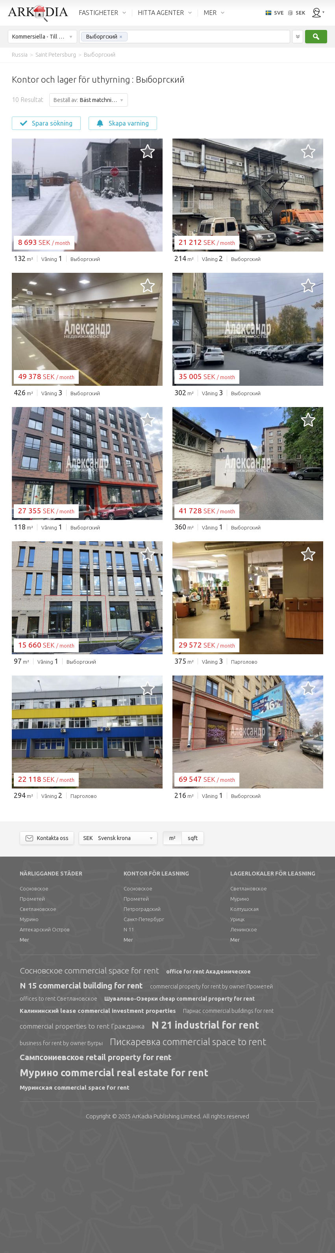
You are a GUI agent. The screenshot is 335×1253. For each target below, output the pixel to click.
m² (172, 958)
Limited (166, 1236)
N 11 (129, 1049)
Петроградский (142, 1029)
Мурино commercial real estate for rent (114, 1192)
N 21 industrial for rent (205, 1145)
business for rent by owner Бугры (61, 1163)
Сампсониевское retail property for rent (96, 1177)
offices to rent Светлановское (58, 1119)
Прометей (32, 1019)
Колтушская (244, 1029)
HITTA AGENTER (161, 12)
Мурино (29, 1039)
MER (210, 12)
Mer (24, 1059)
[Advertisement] (167, 328)
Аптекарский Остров (45, 1049)
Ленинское (243, 1049)
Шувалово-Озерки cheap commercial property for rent (179, 1119)
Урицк (237, 1039)
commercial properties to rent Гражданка (82, 1146)
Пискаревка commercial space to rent (188, 1162)
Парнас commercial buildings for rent (228, 1131)
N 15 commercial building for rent (81, 1105)
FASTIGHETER (98, 12)
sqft (193, 958)
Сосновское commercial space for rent (89, 1090)
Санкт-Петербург (144, 1039)
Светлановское (38, 1029)
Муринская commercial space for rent (75, 1207)
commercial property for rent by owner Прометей (211, 1106)
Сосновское (34, 1008)
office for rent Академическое (208, 1091)
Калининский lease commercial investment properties (98, 1130)
